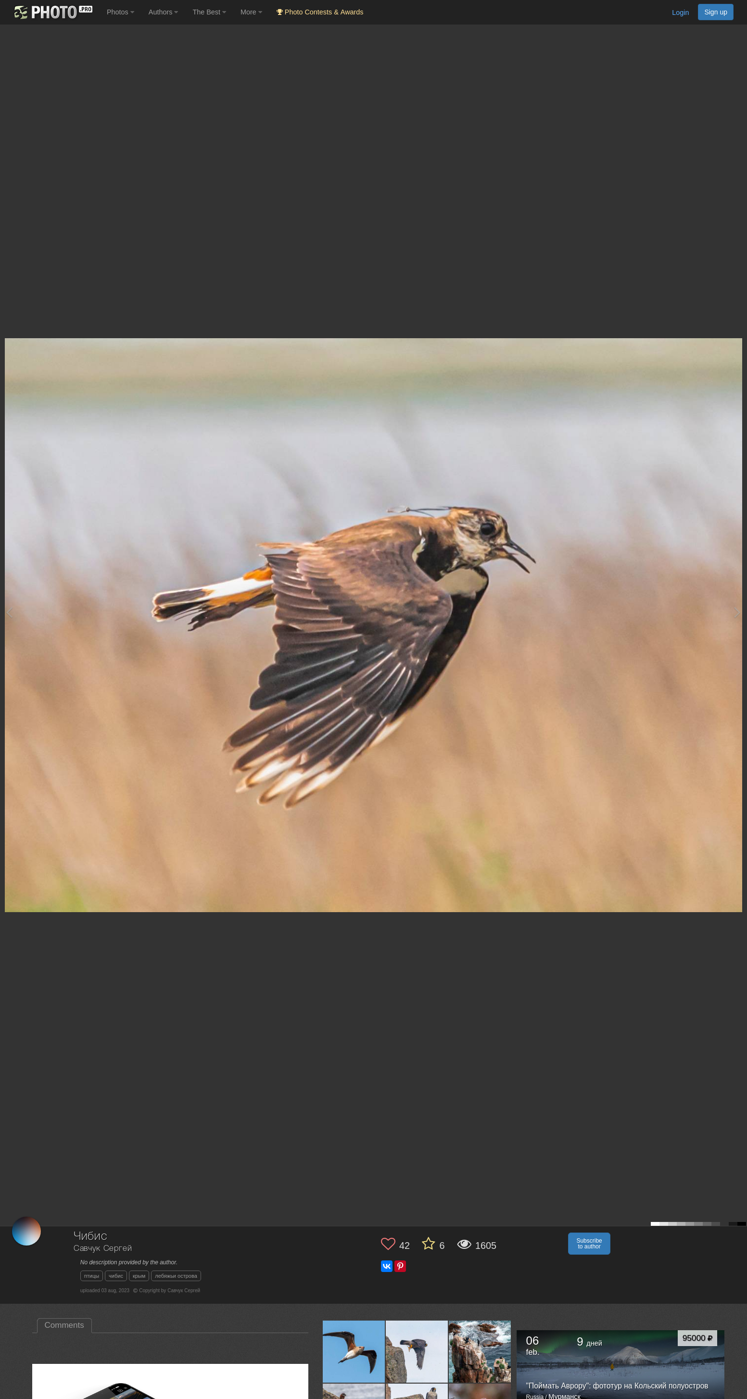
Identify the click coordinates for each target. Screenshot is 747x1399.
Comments (64, 1325)
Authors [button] (163, 12)
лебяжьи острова (176, 1276)
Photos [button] (120, 12)
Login (680, 12)
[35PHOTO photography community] (52, 12)
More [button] (251, 12)
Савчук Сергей (103, 1248)
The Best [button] (209, 12)
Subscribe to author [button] (589, 1243)
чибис (116, 1276)
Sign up (715, 12)
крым (139, 1276)
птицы (91, 1276)
